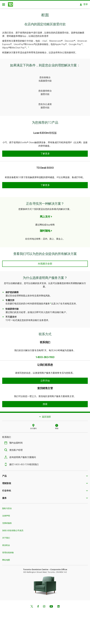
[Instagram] (44, 605)
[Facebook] (38, 605)
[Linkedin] (58, 605)
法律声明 (6, 514)
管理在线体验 (8, 551)
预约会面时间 (14, 441)
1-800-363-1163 (45, 355)
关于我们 (6, 536)
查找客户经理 (14, 449)
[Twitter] (32, 605)
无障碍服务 (7, 522)
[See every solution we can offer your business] (45, 262)
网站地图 (6, 558)
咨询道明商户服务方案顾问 (21, 456)
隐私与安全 (7, 507)
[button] (45, 152)
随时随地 (45, 229)
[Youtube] (51, 605)
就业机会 (6, 544)
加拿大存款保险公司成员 (12, 529)
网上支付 (45, 215)
